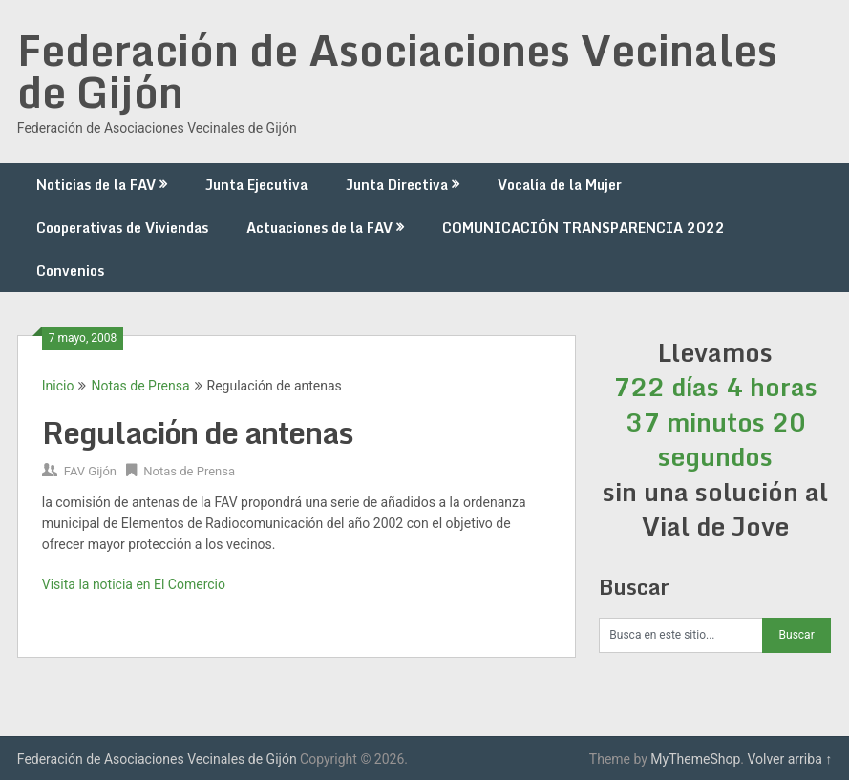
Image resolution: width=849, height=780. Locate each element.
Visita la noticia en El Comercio (133, 584)
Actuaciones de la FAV (319, 228)
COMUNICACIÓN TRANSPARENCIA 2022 (583, 228)
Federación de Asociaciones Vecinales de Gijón (397, 70)
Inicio (58, 385)
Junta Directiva (397, 185)
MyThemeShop (695, 759)
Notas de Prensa (140, 385)
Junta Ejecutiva (256, 185)
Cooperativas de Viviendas (122, 228)
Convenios (70, 271)
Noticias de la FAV (96, 185)
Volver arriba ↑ (789, 759)
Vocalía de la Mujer (560, 185)
